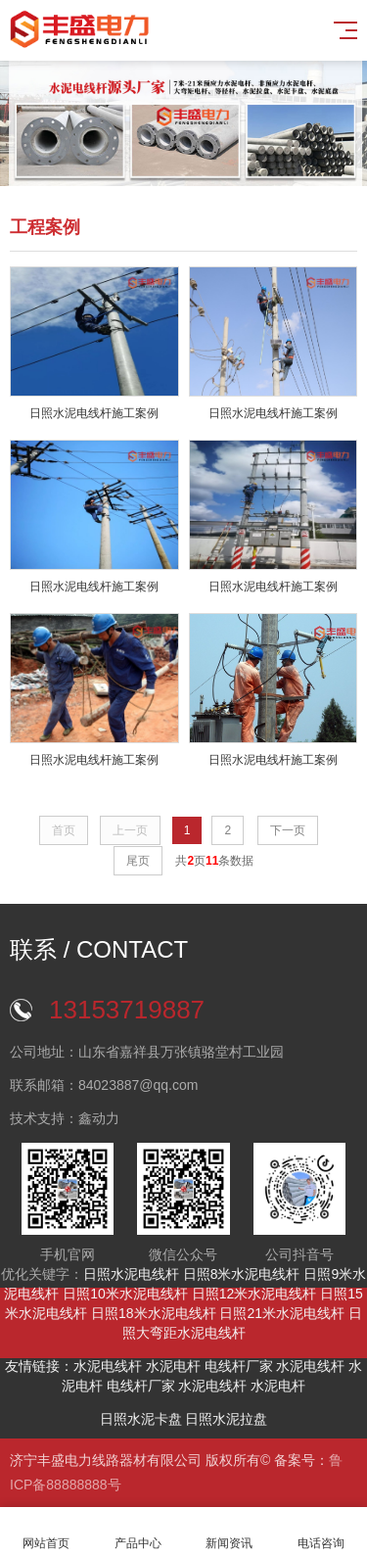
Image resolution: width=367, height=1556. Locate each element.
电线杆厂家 (239, 1366)
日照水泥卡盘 (141, 1419)
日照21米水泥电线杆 (281, 1313)
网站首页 (46, 1532)
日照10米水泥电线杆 (125, 1293)
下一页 (287, 830)
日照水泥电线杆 (131, 1274)
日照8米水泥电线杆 (241, 1274)
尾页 (138, 861)
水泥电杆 (173, 1366)
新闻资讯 (230, 1532)
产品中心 (138, 1532)
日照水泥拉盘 (226, 1419)
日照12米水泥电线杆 (254, 1293)
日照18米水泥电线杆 (153, 1313)
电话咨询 (321, 1532)
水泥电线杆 (107, 1366)
